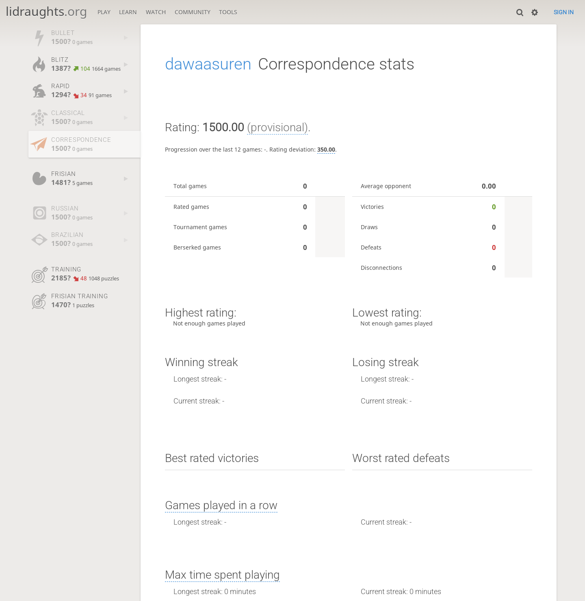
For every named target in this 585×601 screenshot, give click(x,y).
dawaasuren (208, 64)
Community (192, 12)
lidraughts (46, 11)
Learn (128, 12)
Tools (228, 12)
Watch (156, 12)
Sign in (564, 12)
